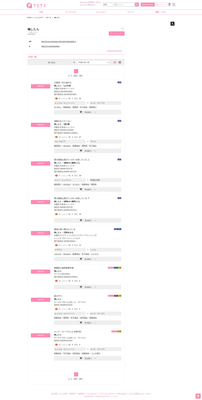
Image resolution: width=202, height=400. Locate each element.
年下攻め (83, 107)
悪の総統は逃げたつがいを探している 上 (71, 160)
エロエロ (57, 254)
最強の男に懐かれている (64, 229)
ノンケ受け (95, 353)
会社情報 (54, 393)
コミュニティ (101, 12)
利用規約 (73, 393)
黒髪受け (92, 107)
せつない (57, 107)
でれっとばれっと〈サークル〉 (74, 302)
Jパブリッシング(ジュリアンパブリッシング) (78, 235)
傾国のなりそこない (62, 121)
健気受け (57, 146)
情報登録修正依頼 (114, 51)
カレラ (148, 393)
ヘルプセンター (92, 393)
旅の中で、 (59, 296)
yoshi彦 (67, 86)
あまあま (67, 146)
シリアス (94, 254)
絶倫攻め (93, 318)
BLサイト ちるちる (112, 396)
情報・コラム (160, 12)
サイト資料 (63, 393)
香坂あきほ (68, 232)
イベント (130, 12)
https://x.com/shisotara (50, 46)
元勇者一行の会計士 (62, 82)
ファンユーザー (116, 33)
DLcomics (66, 274)
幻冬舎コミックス (67, 89)
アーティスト (71, 12)
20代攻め (84, 318)
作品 (41, 12)
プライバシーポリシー (107, 393)
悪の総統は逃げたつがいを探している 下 (71, 198)
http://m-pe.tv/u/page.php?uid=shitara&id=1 (58, 42)
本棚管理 (40, 86)
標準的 (75, 107)
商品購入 (86, 112)
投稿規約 (81, 393)
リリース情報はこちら (136, 393)
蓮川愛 (67, 124)
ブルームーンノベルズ (71, 238)
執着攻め (67, 107)
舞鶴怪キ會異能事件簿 (63, 268)
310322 (91, 2)
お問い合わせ (122, 393)
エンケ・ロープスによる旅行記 (67, 332)
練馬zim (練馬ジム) (72, 163)
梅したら (57, 86)
